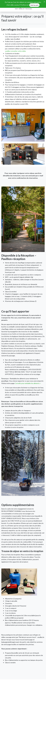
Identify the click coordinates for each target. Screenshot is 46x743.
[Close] (44, 1)
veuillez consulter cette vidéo (15, 51)
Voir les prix (34, 5)
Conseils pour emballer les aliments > (28, 383)
